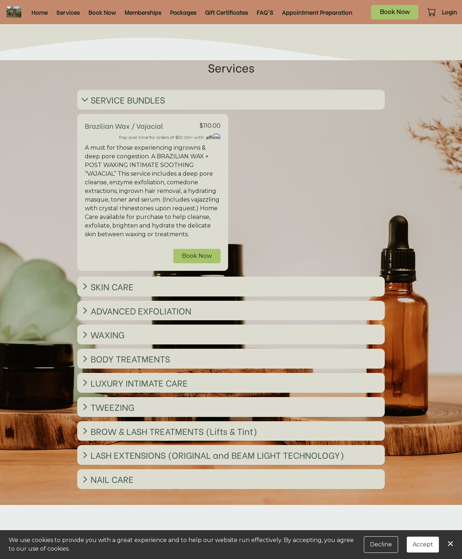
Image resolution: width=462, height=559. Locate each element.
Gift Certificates (226, 12)
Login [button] (449, 12)
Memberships (143, 12)
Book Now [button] (197, 255)
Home (39, 12)
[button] (432, 12)
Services (68, 12)
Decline (381, 544)
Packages (183, 12)
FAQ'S (265, 12)
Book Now (102, 12)
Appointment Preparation (317, 12)
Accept (423, 544)
